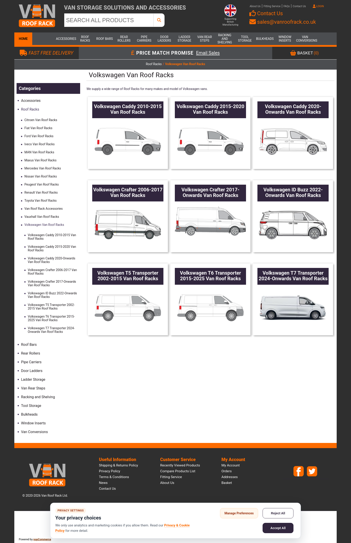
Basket (226, 483)
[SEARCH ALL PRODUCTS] (109, 20)
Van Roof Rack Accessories (43, 208)
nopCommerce (42, 539)
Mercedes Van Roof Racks (42, 168)
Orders (226, 471)
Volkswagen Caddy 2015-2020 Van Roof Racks (52, 248)
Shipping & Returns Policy (118, 465)
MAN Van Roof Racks (39, 152)
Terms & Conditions (114, 477)
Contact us (107, 489)
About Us (255, 6)
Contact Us (299, 6)
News (103, 483)
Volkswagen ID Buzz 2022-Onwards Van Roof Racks (52, 295)
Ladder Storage (184, 38)
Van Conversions (305, 38)
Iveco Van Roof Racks (39, 144)
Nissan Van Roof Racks (40, 176)
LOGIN (318, 6)
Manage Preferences (239, 513)
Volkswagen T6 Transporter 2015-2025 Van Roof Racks (51, 318)
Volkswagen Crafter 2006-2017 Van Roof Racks (52, 271)
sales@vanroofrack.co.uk (282, 22)
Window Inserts (284, 38)
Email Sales (208, 53)
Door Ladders (164, 38)
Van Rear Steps (204, 38)
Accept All (278, 528)
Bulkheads (265, 39)
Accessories (65, 39)
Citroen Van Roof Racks (40, 120)
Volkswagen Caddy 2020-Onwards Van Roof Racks (51, 260)
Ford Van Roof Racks (39, 136)
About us (167, 483)
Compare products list (177, 471)
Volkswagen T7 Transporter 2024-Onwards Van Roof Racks (51, 329)
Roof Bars (104, 39)
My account (230, 465)
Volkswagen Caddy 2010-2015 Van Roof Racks (52, 236)
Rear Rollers (124, 38)
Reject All (278, 513)
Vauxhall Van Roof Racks (41, 216)
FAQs (286, 6)
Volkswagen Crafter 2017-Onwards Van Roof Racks (52, 283)
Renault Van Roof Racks (41, 192)
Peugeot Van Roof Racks (41, 184)
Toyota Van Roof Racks (40, 200)
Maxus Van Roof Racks (40, 160)
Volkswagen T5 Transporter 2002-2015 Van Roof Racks (51, 306)
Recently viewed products (180, 465)
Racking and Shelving (225, 38)
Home (23, 39)
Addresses (229, 477)
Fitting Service (271, 6)
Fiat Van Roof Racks (38, 128)
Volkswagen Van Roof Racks (44, 225)
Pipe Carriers (144, 38)
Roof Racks (85, 38)
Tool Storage (245, 38)
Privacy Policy (109, 471)
